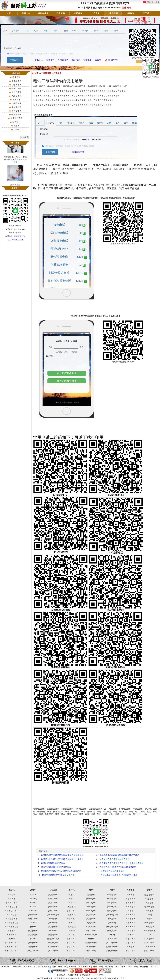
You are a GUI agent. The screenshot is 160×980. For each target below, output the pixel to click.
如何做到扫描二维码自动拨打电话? (115, 859)
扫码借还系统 (112, 915)
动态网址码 (131, 943)
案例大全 (26, 13)
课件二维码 (33, 919)
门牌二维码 (72, 935)
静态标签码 (149, 895)
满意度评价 (131, 899)
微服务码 (72, 915)
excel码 (33, 899)
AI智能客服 (12, 935)
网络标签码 (149, 923)
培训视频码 (91, 907)
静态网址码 (131, 939)
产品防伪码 (53, 927)
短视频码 (91, 895)
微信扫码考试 (112, 927)
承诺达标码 (53, 919)
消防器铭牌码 (91, 943)
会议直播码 (91, 903)
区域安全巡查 (85, 966)
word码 (33, 895)
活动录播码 (91, 899)
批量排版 (149, 911)
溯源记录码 (53, 935)
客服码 (72, 903)
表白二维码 (91, 931)
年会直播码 (91, 911)
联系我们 (15, 188)
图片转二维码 (67, 809)
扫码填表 (130, 13)
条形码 (149, 919)
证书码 (72, 895)
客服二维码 (90, 814)
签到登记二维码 (52, 814)
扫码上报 (131, 895)
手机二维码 (102, 814)
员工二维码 (140, 811)
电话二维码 (138, 809)
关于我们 (147, 13)
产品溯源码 (33, 935)
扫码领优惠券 (53, 915)
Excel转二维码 (110, 809)
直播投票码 (91, 923)
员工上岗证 (53, 951)
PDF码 (33, 907)
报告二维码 (53, 911)
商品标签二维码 (126, 811)
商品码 (16, 126)
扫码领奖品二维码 (61, 811)
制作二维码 (57, 966)
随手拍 (131, 911)
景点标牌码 (72, 947)
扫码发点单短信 (12, 923)
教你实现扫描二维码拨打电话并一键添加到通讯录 (121, 863)
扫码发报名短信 (12, 927)
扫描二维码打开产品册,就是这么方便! (58, 875)
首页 (9, 13)
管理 (123, 978)
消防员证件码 (112, 951)
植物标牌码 (72, 939)
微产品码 (72, 927)
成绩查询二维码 (78, 811)
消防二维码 (91, 951)
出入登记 (109, 966)
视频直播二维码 (94, 811)
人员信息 (95, 13)
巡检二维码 (126, 814)
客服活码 (17, 77)
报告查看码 (33, 915)
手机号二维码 (12, 903)
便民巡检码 (16, 114)
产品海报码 (72, 919)
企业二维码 (78, 814)
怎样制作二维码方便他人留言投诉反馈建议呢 (61, 871)
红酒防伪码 (33, 947)
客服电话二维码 (12, 911)
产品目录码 (53, 895)
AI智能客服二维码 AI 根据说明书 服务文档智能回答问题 (15, 160)
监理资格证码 (112, 947)
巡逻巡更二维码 (44, 811)
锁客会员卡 (53, 943)
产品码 (16, 129)
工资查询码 (131, 927)
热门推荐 (15, 143)
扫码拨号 (17, 122)
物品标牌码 (72, 943)
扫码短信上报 (12, 919)
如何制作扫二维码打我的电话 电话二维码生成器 (62, 855)
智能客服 (152, 931)
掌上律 (111, 939)
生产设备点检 (29, 966)
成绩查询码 (131, 923)
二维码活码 (112, 13)
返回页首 (155, 966)
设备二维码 (114, 814)
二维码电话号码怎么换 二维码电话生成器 (119, 875)
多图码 (72, 923)
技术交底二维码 (12, 951)
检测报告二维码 (12, 947)
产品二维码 (53, 903)
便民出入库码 (17, 118)
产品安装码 (91, 919)
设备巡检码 (112, 895)
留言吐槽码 (53, 947)
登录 (157, 2)
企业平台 (5, 966)
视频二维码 (16, 88)
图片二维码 (16, 92)
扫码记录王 (131, 919)
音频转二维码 (53, 809)
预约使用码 (112, 907)
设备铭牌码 (91, 947)
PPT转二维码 (125, 809)
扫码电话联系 (12, 907)
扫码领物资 (53, 923)
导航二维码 (131, 951)
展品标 (71, 951)
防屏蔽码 (131, 947)
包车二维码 (72, 911)
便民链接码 (16, 111)
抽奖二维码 (149, 951)
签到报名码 (131, 903)
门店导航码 (149, 939)
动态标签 (149, 899)
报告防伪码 (33, 943)
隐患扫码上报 (53, 939)
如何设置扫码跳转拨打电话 (53, 863)
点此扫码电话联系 (16, 239)
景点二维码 (38, 814)
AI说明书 (33, 923)
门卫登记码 (131, 931)
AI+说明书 (149, 927)
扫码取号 (112, 923)
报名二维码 (66, 814)
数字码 (33, 939)
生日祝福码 (91, 927)
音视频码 (60, 13)
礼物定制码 (112, 919)
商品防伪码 (33, 931)
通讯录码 (12, 931)
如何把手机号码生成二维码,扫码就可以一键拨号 (62, 859)
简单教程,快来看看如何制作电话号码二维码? (119, 855)
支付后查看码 (33, 951)
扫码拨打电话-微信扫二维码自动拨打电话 (117, 867)
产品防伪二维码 (110, 811)
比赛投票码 (112, 931)
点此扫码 (126, 8)
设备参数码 (131, 907)
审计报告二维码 (12, 943)
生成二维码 (16, 81)
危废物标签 (149, 907)
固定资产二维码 (140, 814)
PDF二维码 (16, 96)
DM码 (149, 915)
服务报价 (144, 966)
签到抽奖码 (112, 911)
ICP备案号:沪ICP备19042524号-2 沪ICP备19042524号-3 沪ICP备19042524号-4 (86, 978)
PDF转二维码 (81, 809)
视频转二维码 (39, 809)
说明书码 (33, 911)
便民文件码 (16, 107)
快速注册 (148, 2)
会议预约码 (112, 903)
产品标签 (149, 903)
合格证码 (53, 931)
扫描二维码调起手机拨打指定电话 (56, 867)
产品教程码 (91, 915)
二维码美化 (16, 103)
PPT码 (33, 903)
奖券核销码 (53, 907)
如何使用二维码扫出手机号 (113, 871)
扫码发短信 (12, 915)
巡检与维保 (43, 13)
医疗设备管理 (70, 966)
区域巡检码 (112, 899)
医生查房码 (131, 915)
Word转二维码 (95, 809)
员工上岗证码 (112, 943)
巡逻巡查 (78, 13)
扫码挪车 (17, 100)
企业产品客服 (91, 935)
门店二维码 (149, 943)
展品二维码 (152, 811)
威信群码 (72, 907)
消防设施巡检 (44, 966)
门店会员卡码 (149, 947)
